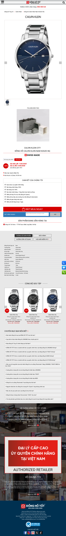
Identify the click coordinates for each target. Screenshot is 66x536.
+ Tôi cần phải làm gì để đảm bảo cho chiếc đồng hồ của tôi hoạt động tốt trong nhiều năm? (29, 399)
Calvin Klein (19, 11)
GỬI (55, 214)
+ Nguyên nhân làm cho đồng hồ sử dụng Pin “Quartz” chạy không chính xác (25, 386)
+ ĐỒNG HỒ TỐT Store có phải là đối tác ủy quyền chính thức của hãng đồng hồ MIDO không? (29, 356)
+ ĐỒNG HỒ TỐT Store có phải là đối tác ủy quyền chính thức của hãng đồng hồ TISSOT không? (30, 352)
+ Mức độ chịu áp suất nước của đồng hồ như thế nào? (19, 391)
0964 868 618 (41, 7)
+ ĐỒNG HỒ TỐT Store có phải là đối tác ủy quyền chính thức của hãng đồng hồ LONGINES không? (30, 347)
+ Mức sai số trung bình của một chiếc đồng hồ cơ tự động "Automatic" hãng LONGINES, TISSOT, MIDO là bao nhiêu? (32, 365)
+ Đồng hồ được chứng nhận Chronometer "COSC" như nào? (21, 395)
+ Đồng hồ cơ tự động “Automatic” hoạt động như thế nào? (20, 382)
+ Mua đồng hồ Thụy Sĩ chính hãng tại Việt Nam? (17, 343)
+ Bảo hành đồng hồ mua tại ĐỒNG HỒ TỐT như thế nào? (20, 335)
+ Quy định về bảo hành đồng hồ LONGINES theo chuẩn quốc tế (21, 339)
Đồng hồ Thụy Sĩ (8, 11)
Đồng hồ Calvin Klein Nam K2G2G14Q (34, 11)
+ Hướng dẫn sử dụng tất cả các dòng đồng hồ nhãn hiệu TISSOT (22, 374)
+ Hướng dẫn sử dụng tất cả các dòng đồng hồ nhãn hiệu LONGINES (23, 370)
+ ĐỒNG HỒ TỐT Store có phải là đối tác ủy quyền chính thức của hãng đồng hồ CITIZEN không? (30, 360)
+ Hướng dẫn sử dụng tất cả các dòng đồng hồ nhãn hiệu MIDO (21, 378)
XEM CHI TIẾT (32, 425)
